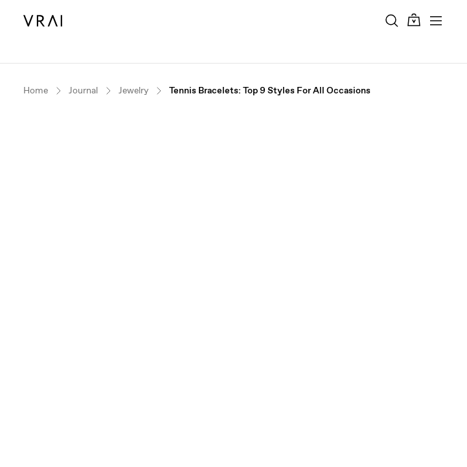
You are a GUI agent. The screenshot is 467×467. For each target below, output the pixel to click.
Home (35, 90)
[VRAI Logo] (42, 20)
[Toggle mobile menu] (436, 21)
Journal (83, 90)
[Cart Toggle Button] (414, 20)
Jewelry (133, 90)
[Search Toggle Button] (392, 21)
